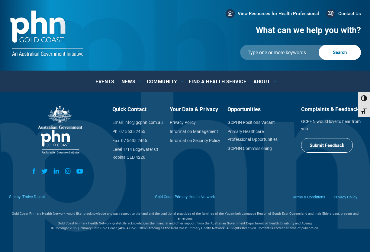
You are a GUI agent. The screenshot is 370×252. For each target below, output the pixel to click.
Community (162, 82)
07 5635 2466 (134, 140)
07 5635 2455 (132, 131)
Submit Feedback (327, 145)
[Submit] (300, 52)
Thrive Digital (33, 196)
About (261, 82)
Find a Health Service (217, 82)
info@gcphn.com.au (143, 122)
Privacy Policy (183, 122)
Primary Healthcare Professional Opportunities (252, 135)
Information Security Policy (195, 140)
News (128, 82)
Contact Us (349, 13)
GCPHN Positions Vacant (251, 122)
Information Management (194, 131)
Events (104, 82)
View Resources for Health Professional (278, 13)
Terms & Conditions (308, 197)
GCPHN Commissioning (249, 148)
